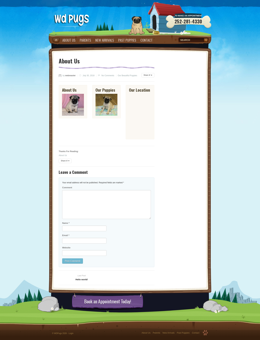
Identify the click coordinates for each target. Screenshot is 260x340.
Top (205, 333)
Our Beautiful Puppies (127, 75)
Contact (146, 40)
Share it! (148, 75)
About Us (68, 40)
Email (65, 235)
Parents (85, 40)
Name (65, 223)
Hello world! (81, 279)
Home (56, 40)
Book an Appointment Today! (107, 301)
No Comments (107, 75)
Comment (67, 187)
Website (66, 247)
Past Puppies (127, 40)
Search (206, 40)
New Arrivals (104, 40)
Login (71, 333)
